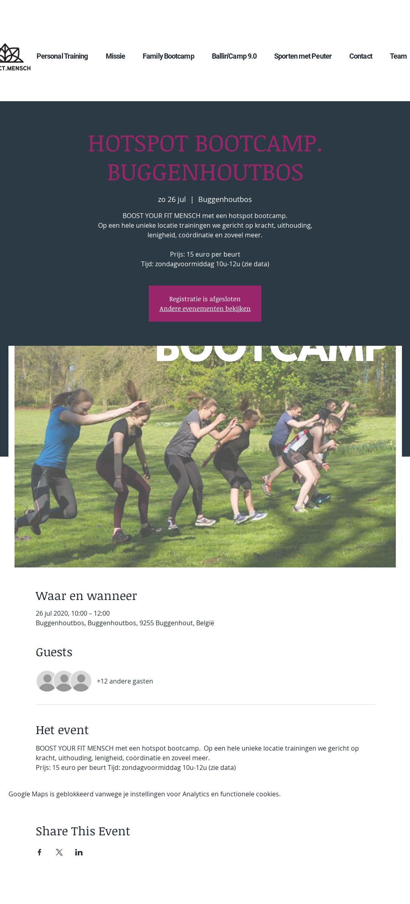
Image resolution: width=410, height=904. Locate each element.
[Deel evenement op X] (59, 852)
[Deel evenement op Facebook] (39, 852)
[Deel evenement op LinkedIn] (79, 852)
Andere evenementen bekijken (205, 308)
